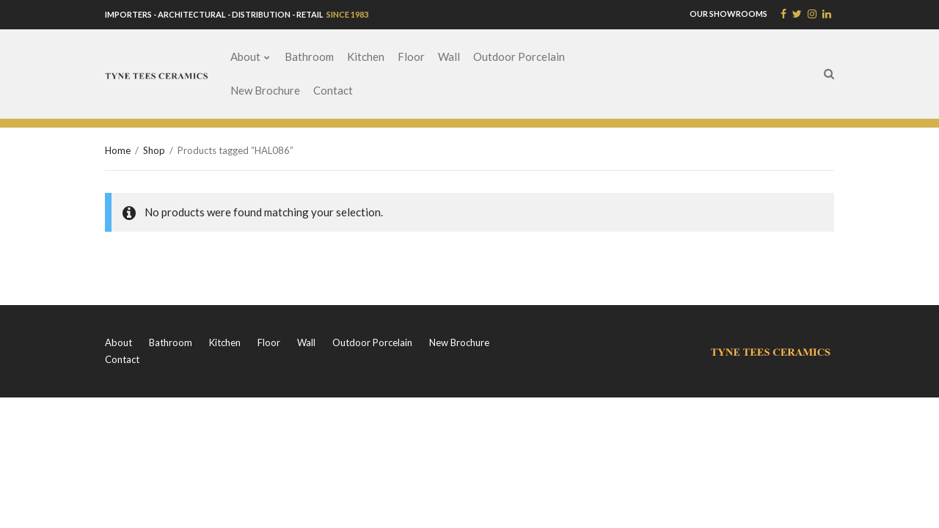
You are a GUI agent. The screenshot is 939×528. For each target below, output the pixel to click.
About (245, 56)
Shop (154, 150)
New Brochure (265, 90)
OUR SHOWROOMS (728, 13)
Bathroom (309, 56)
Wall (449, 56)
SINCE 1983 (346, 14)
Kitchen (365, 56)
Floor (411, 56)
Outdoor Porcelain (519, 56)
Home (118, 150)
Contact (333, 90)
